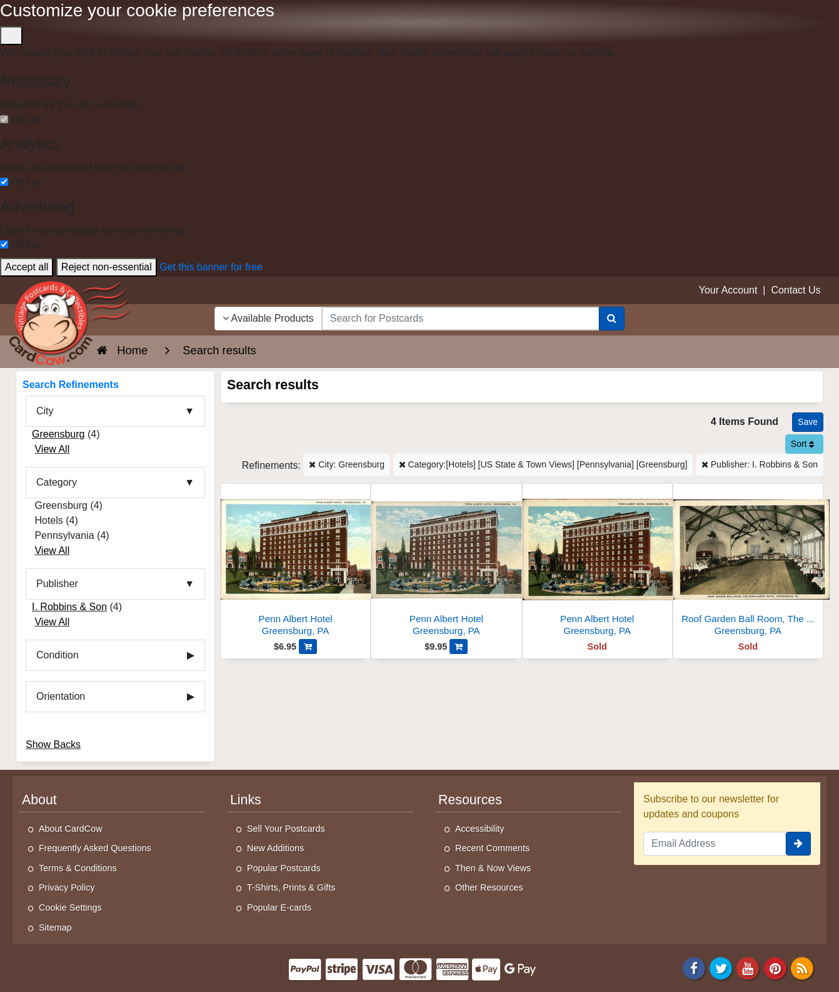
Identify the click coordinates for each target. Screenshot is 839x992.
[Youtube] (748, 968)
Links (245, 799)
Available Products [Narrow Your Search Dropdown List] (268, 318)
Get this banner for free (211, 267)
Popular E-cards (279, 908)
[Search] (612, 318)
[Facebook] (694, 968)
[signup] (798, 844)
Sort (803, 444)
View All (51, 449)
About (39, 799)
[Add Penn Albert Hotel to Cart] (308, 646)
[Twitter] (721, 968)
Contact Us (795, 290)
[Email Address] (714, 844)
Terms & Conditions (78, 868)
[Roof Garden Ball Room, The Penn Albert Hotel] (748, 563)
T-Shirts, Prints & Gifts (291, 887)
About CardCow (71, 829)
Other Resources (489, 887)
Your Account (728, 290)
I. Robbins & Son (69, 606)
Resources (470, 799)
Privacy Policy (67, 887)
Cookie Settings (70, 908)
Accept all (26, 267)
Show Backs (53, 744)
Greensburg (58, 434)
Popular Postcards (284, 868)
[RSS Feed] (802, 968)
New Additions (275, 848)
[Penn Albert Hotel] (295, 563)
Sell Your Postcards (286, 829)
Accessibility (479, 829)
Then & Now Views (493, 868)
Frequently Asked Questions (95, 848)
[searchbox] (460, 318)
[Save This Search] (807, 422)
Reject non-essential (106, 267)
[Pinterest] (775, 968)
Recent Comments (492, 848)
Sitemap (55, 928)
